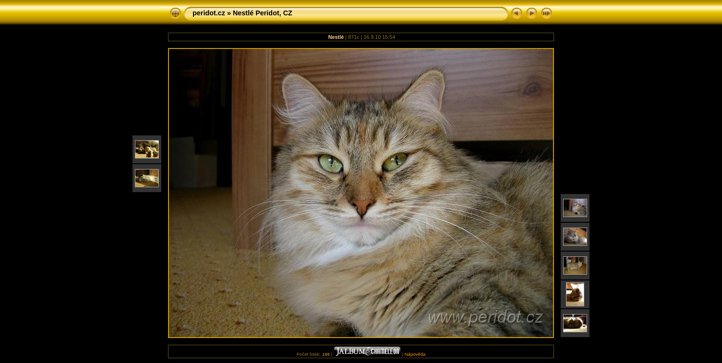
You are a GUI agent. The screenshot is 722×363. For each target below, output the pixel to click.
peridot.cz (209, 13)
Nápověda (415, 354)
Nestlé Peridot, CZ (262, 13)
